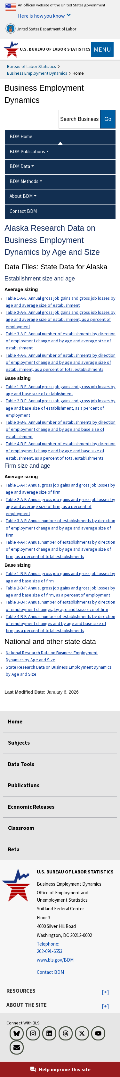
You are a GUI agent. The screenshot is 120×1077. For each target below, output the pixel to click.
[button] (105, 992)
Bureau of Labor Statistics (31, 66)
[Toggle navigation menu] (102, 49)
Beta (14, 849)
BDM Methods (24, 181)
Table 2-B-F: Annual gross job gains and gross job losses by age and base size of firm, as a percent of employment (60, 591)
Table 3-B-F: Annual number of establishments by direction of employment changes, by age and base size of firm (60, 605)
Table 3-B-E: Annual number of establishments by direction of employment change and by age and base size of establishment (61, 429)
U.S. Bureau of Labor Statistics (55, 49)
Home (15, 721)
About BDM (21, 196)
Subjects (19, 742)
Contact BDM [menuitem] (23, 211)
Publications (23, 785)
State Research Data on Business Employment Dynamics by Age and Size (59, 670)
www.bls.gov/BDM (55, 960)
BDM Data (20, 166)
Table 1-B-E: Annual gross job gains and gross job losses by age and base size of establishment (61, 390)
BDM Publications (27, 151)
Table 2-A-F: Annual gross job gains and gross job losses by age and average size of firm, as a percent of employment (60, 507)
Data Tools (21, 764)
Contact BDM (50, 972)
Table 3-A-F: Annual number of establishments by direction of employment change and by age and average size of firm (60, 528)
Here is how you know (41, 16)
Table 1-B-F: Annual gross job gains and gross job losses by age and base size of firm (60, 577)
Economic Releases (31, 806)
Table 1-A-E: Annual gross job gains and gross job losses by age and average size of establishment (61, 301)
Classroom (21, 827)
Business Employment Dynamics (37, 73)
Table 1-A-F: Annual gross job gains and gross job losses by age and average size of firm (60, 488)
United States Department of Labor (40, 28)
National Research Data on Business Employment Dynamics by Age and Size (52, 656)
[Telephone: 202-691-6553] (77, 947)
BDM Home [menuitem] (21, 136)
